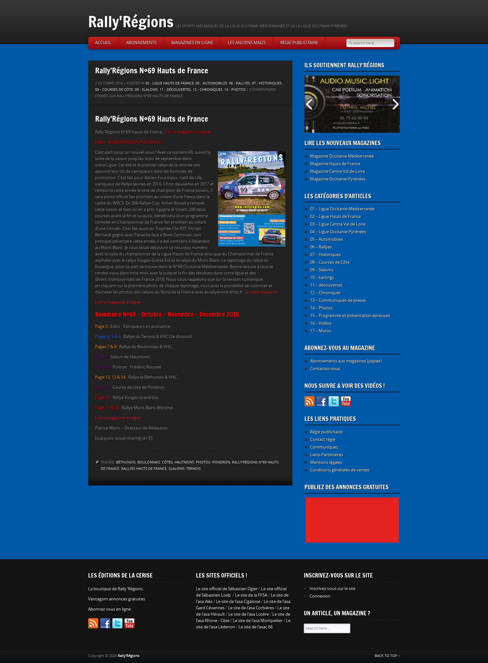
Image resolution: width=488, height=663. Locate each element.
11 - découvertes (175, 90)
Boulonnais (148, 462)
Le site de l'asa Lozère (248, 614)
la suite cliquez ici (262, 292)
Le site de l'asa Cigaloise (238, 601)
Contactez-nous (325, 368)
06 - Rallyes (239, 83)
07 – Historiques (325, 254)
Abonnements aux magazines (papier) (346, 361)
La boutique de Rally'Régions (115, 588)
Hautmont (184, 462)
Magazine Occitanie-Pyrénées (338, 179)
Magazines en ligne (192, 42)
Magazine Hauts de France (335, 163)
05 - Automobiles (211, 83)
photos (203, 462)
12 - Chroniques (207, 90)
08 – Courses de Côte (330, 262)
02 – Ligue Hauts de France (335, 216)
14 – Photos (321, 308)
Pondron (221, 462)
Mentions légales (326, 462)
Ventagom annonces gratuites (116, 599)
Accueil (103, 42)
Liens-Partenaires (326, 454)
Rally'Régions (131, 21)
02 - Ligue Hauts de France (169, 83)
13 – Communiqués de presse (338, 300)
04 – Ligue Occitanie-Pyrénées (338, 231)
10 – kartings (322, 277)
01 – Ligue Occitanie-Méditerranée (342, 208)
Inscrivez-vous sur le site (332, 588)
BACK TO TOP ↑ (387, 656)
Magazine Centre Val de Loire (337, 171)
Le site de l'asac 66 (256, 627)
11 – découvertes (326, 285)
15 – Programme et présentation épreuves (350, 315)
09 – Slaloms (321, 269)
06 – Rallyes (321, 247)
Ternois (193, 469)
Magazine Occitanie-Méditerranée (342, 156)
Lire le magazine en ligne (118, 302)
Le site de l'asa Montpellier (257, 620)
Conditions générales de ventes (339, 470)
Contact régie (322, 439)
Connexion (320, 596)
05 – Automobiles (326, 239)
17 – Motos (320, 330)
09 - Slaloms (146, 90)
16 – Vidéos (320, 323)
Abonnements (141, 42)
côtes (167, 462)
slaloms (177, 469)
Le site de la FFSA (251, 595)
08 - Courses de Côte (114, 90)
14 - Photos (235, 90)
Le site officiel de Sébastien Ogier (227, 588)
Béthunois (126, 462)
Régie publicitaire (299, 42)
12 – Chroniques (325, 292)
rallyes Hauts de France (144, 469)
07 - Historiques (267, 83)
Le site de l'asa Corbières (251, 607)
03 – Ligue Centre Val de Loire (338, 224)
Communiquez (324, 447)
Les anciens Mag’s (247, 42)
